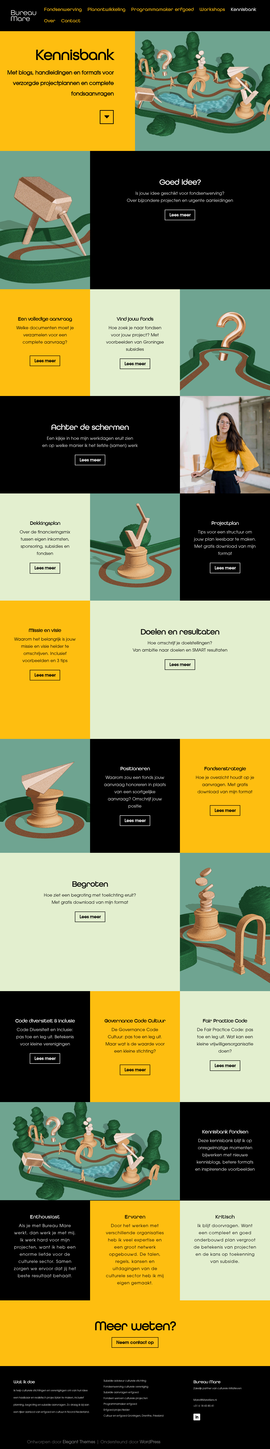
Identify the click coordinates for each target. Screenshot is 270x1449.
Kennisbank (243, 10)
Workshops (212, 10)
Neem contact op (135, 1342)
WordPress (150, 1442)
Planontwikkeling (107, 10)
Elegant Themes (79, 1442)
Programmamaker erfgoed (162, 10)
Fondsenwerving (63, 10)
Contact (71, 21)
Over (49, 21)
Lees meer (179, 214)
